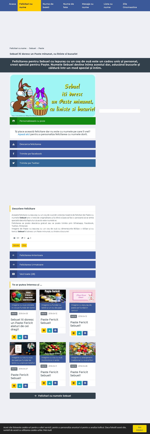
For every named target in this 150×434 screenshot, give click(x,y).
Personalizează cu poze (27, 121)
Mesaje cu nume (87, 6)
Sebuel (32, 48)
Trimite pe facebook (26, 153)
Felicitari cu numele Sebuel (52, 396)
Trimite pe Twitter (24, 163)
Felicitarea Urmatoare (26, 264)
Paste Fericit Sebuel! (49, 321)
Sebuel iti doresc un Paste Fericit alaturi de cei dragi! (22, 324)
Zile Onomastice (130, 6)
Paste (41, 48)
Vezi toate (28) (22, 274)
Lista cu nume (108, 6)
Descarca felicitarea (25, 144)
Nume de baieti (48, 6)
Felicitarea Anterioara (26, 255)
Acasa (12, 4)
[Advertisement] (75, 29)
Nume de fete (68, 6)
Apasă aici (24, 134)
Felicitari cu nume (26, 6)
